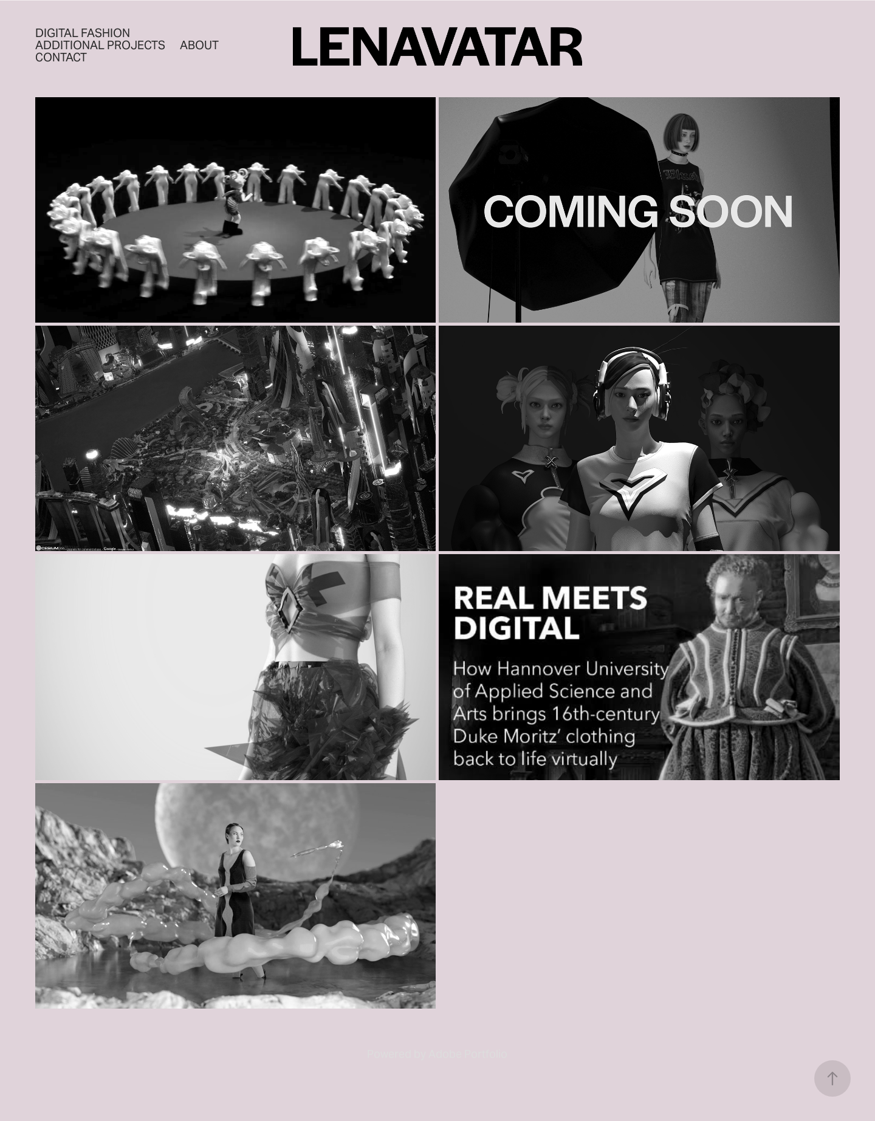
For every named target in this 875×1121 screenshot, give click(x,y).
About (199, 45)
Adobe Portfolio (467, 1054)
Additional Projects (100, 45)
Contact (61, 57)
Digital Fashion (82, 33)
